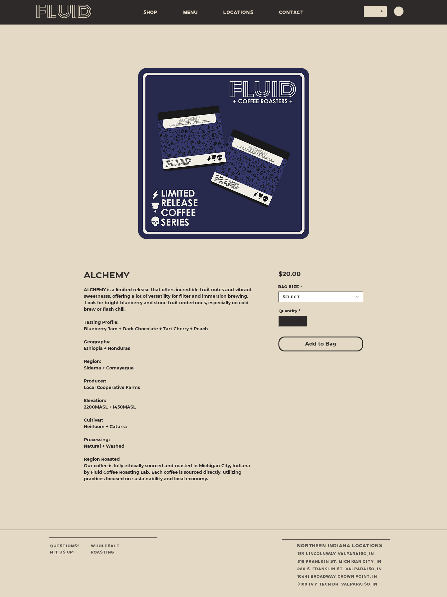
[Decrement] (283, 321)
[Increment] (302, 321)
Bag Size (290, 286)
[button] (399, 11)
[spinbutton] (293, 321)
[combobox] (320, 297)
